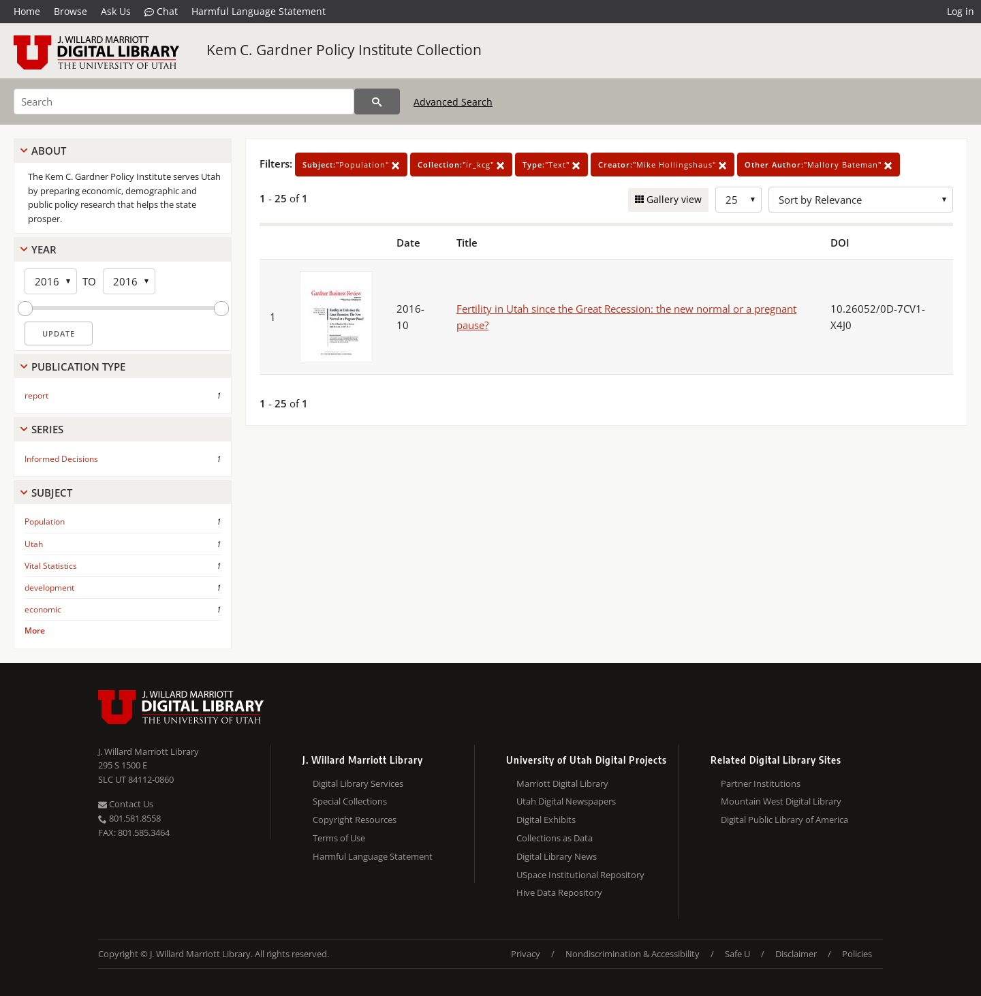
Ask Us (116, 11)
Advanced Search (453, 101)
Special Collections (350, 801)
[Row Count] (738, 200)
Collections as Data (554, 838)
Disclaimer (796, 954)
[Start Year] (51, 281)
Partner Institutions (760, 783)
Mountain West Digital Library (781, 801)
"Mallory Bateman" (818, 164)
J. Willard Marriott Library (148, 751)
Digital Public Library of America (784, 819)
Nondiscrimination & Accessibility (632, 954)
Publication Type (78, 366)
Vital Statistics (51, 566)
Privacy (525, 954)
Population (45, 521)
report (36, 395)
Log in (960, 11)
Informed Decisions (61, 459)
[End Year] (129, 281)
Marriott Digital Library (562, 783)
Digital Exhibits (546, 819)
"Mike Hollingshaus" (662, 164)
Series (47, 429)
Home (27, 11)
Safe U (737, 954)
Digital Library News (556, 856)
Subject (51, 492)
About (48, 150)
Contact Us (125, 804)
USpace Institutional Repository (580, 875)
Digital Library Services (358, 783)
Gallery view (673, 199)
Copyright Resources (354, 819)
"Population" (351, 164)
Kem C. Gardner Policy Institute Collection (344, 49)
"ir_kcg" (461, 164)
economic (43, 609)
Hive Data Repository (559, 892)
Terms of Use (339, 838)
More (35, 630)
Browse (70, 11)
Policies (857, 954)
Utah (34, 544)
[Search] (184, 101)
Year (44, 249)
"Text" (551, 164)
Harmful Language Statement (258, 11)
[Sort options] (860, 200)
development (49, 587)
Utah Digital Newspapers (566, 801)
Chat (161, 11)
